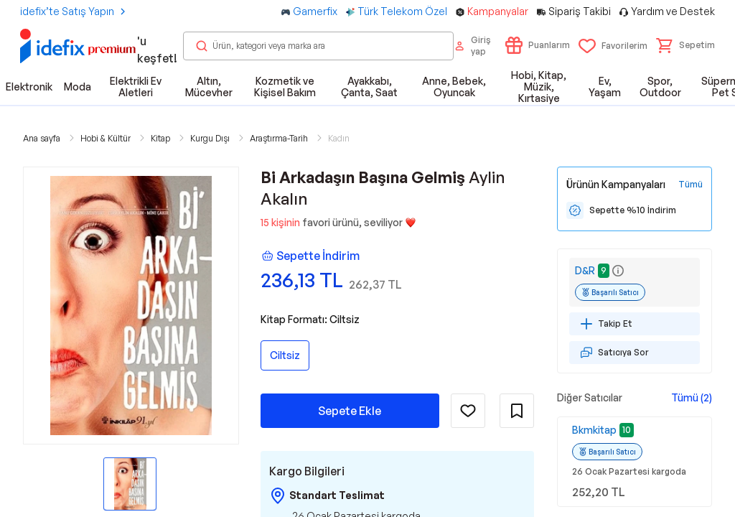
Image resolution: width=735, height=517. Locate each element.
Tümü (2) (691, 397)
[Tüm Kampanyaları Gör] (690, 184)
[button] (685, 45)
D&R (585, 270)
